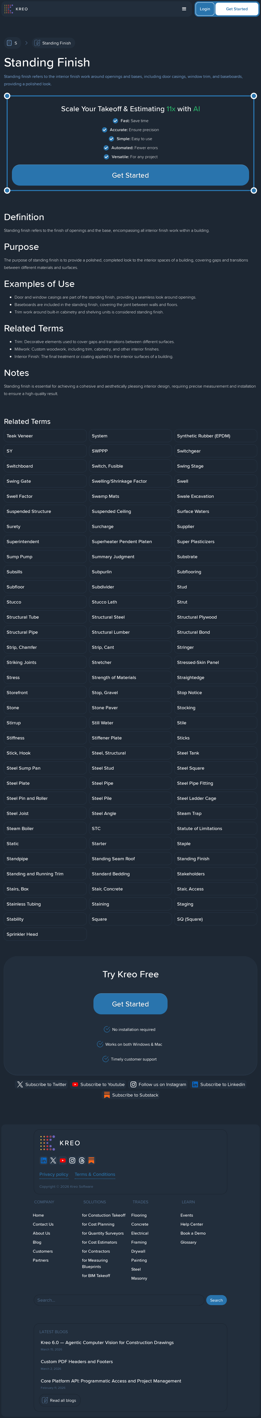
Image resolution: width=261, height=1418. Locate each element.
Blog (37, 1242)
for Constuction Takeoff (103, 1215)
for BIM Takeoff (96, 1276)
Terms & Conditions (95, 1174)
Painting (139, 1260)
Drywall (138, 1251)
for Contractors (96, 1251)
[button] (184, 9)
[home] (16, 9)
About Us (41, 1233)
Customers (43, 1251)
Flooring (139, 1215)
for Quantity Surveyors (103, 1233)
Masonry (139, 1278)
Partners (40, 1260)
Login (205, 9)
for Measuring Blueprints (95, 1263)
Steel (136, 1269)
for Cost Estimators (99, 1242)
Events (187, 1215)
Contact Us (43, 1224)
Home (38, 1215)
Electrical (139, 1233)
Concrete (139, 1224)
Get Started (237, 9)
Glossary (188, 1242)
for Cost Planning (98, 1224)
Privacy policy (53, 1174)
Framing (139, 1242)
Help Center (192, 1224)
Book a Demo (193, 1233)
